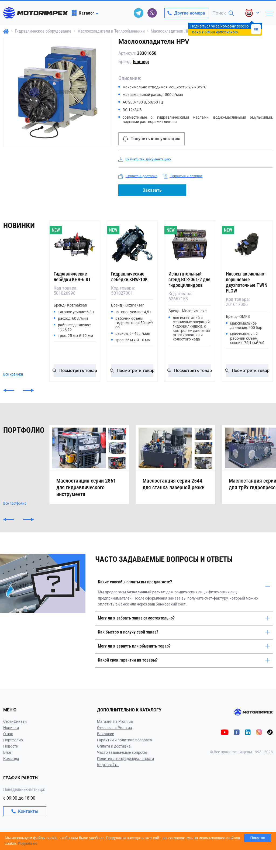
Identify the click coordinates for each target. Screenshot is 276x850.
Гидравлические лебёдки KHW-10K (129, 276)
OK (256, 29)
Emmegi (141, 61)
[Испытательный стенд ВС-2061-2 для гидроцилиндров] (189, 244)
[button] (8, 390)
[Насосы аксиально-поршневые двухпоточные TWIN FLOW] (247, 244)
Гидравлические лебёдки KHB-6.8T (72, 276)
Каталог (83, 13)
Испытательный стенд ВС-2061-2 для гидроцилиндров (189, 279)
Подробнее (27, 843)
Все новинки (13, 374)
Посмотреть (75, 370)
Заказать (152, 190)
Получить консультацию (151, 139)
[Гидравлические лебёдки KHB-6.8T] (75, 244)
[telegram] (138, 13)
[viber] (152, 13)
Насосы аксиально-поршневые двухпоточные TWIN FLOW (246, 282)
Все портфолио (14, 517)
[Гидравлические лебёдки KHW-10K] (132, 244)
